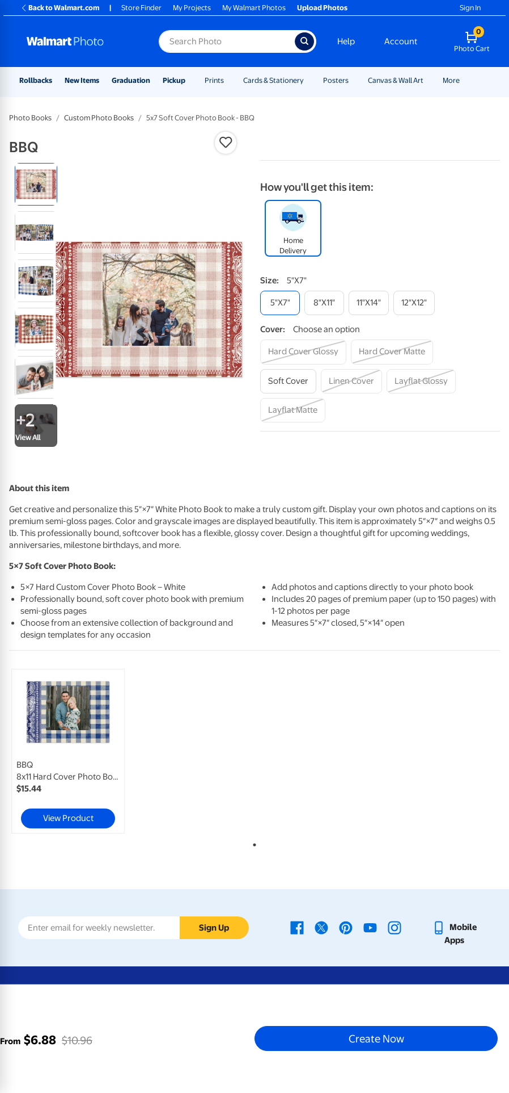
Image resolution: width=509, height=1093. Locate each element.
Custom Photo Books (99, 118)
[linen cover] (351, 381)
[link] (68, 751)
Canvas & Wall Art (395, 80)
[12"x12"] (414, 303)
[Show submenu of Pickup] (190, 80)
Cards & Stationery (273, 80)
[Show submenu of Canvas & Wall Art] (428, 80)
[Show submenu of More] (464, 80)
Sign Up (214, 928)
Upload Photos (322, 7)
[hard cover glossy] (303, 352)
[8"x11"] (324, 303)
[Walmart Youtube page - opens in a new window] (370, 927)
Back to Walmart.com (59, 7)
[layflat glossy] (421, 381)
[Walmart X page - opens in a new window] (321, 927)
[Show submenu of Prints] (229, 80)
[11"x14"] (369, 303)
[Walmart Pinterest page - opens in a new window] (346, 927)
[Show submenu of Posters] (353, 80)
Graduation (131, 80)
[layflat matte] (292, 410)
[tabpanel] (91, 751)
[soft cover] (288, 381)
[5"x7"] (280, 303)
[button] (225, 142)
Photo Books (30, 118)
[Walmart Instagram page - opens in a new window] (394, 927)
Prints (214, 80)
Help (346, 41)
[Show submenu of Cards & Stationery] (309, 80)
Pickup (174, 80)
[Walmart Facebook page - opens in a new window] (297, 927)
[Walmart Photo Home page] (80, 41)
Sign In (470, 7)
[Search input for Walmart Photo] (227, 41)
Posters (336, 80)
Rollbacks (35, 80)
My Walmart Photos (254, 7)
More (451, 80)
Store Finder (141, 7)
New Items (82, 80)
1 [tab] (252, 842)
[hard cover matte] (392, 352)
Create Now (376, 1038)
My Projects (192, 7)
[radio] (36, 184)
